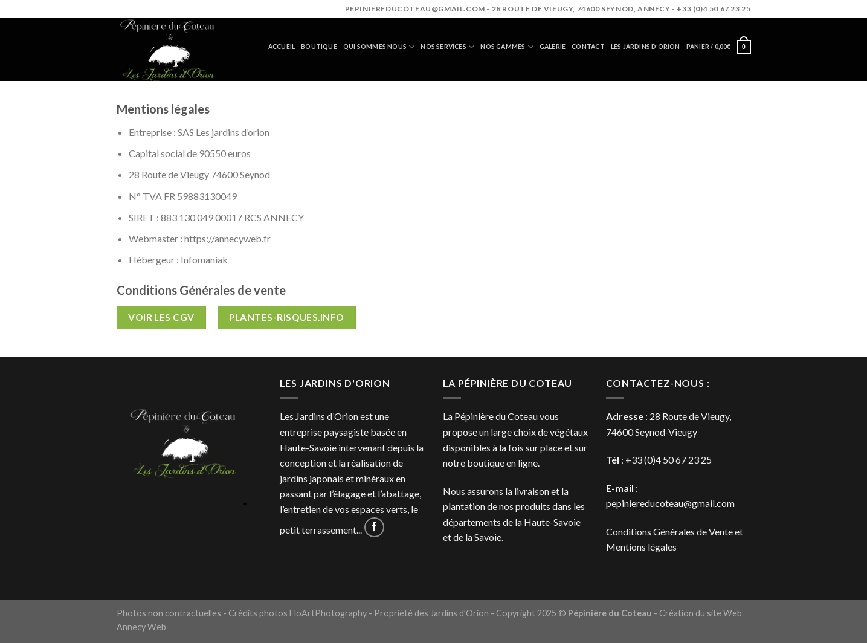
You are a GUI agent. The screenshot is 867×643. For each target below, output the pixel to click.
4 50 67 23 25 (684, 459)
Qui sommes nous (379, 47)
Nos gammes (506, 47)
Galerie (553, 46)
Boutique (319, 46)
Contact (588, 46)
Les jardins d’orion (645, 46)
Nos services (447, 47)
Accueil (281, 46)
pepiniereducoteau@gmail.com (670, 503)
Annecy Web (141, 627)
